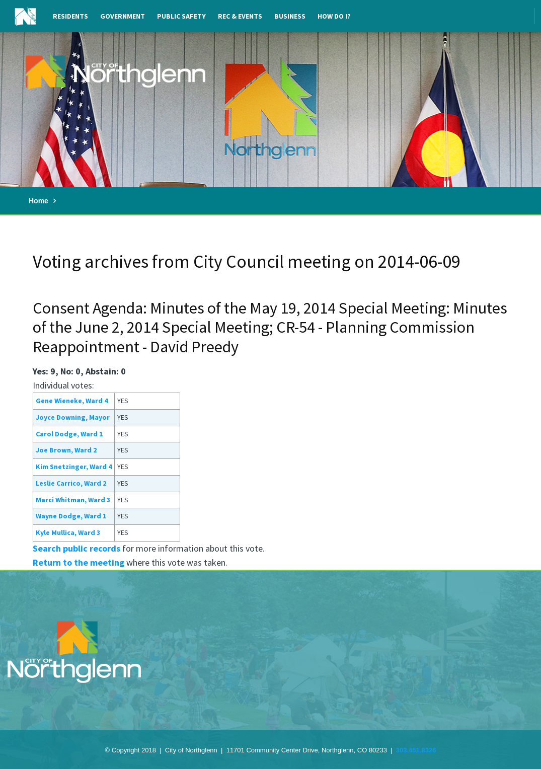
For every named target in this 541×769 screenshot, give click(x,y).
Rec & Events (240, 16)
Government (122, 16)
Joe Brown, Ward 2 (66, 449)
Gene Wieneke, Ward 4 (72, 400)
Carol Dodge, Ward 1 (69, 433)
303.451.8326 (416, 750)
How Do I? (334, 16)
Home (38, 201)
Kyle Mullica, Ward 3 (68, 532)
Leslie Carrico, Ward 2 (71, 483)
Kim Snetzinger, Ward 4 (74, 466)
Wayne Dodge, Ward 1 (71, 515)
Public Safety (181, 16)
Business (289, 16)
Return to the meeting (78, 562)
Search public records (76, 548)
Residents (70, 16)
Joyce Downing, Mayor (73, 417)
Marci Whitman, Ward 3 (73, 499)
